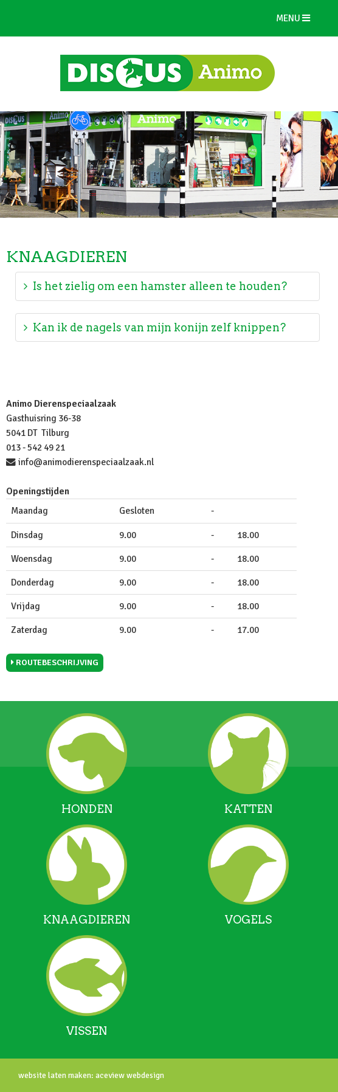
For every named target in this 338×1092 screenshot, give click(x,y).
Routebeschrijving (54, 662)
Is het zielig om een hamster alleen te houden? (155, 286)
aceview (109, 1075)
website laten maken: (56, 1075)
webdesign (144, 1075)
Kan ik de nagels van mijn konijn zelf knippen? (155, 327)
